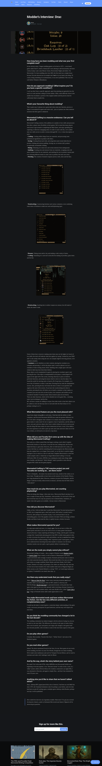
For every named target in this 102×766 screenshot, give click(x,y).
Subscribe (88, 3)
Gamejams (46, 2)
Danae (32, 22)
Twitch (59, 2)
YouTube (53, 2)
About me (29, 4)
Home (16, 2)
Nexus (71, 2)
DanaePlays (37, 4)
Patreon (17, 4)
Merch (22, 4)
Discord (66, 2)
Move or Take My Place (38, 580)
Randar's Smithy (68, 553)
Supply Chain (33, 555)
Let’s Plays (23, 2)
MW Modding (31, 2)
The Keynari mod (41, 585)
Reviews (39, 2)
